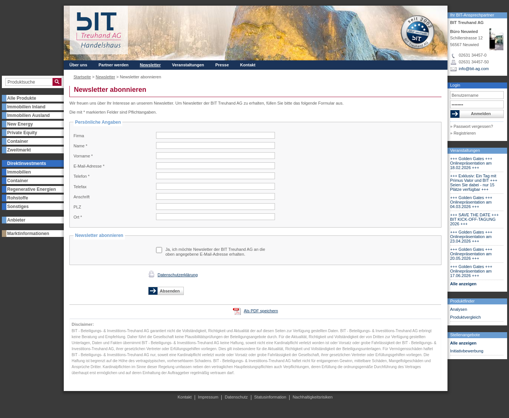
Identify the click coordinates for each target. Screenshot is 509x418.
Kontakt (247, 65)
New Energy (20, 124)
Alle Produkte (21, 98)
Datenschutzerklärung (178, 275)
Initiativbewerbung (466, 351)
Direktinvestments (26, 163)
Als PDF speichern (261, 311)
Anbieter (16, 220)
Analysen (458, 309)
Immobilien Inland (26, 106)
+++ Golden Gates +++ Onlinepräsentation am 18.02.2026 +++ (471, 163)
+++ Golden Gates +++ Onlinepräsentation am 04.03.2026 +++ (471, 202)
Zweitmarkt (19, 150)
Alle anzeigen (463, 284)
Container (17, 141)
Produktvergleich (465, 317)
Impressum (208, 397)
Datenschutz (236, 397)
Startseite (82, 77)
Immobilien (19, 172)
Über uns (78, 65)
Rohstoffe (17, 198)
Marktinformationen (28, 233)
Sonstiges (18, 206)
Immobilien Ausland (28, 115)
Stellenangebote (465, 335)
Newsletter (150, 65)
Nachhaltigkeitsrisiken (312, 397)
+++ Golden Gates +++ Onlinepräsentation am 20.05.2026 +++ (471, 254)
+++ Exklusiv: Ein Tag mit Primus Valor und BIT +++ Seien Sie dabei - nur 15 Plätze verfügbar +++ (473, 183)
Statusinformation (270, 397)
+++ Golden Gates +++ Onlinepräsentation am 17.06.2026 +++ (471, 271)
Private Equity (22, 132)
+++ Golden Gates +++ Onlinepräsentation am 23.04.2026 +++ (471, 236)
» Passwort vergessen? (471, 126)
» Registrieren (463, 133)
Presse (222, 65)
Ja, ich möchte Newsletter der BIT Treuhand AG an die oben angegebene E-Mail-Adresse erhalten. (215, 251)
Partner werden (114, 65)
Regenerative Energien (31, 189)
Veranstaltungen (465, 150)
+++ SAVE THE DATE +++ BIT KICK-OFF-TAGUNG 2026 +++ (474, 219)
